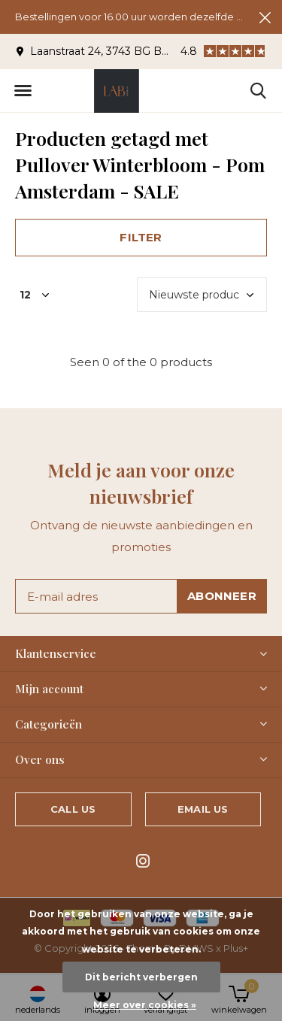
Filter (141, 237)
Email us (202, 809)
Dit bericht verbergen (141, 977)
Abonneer (221, 596)
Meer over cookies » (144, 1004)
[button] (22, 91)
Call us (73, 809)
